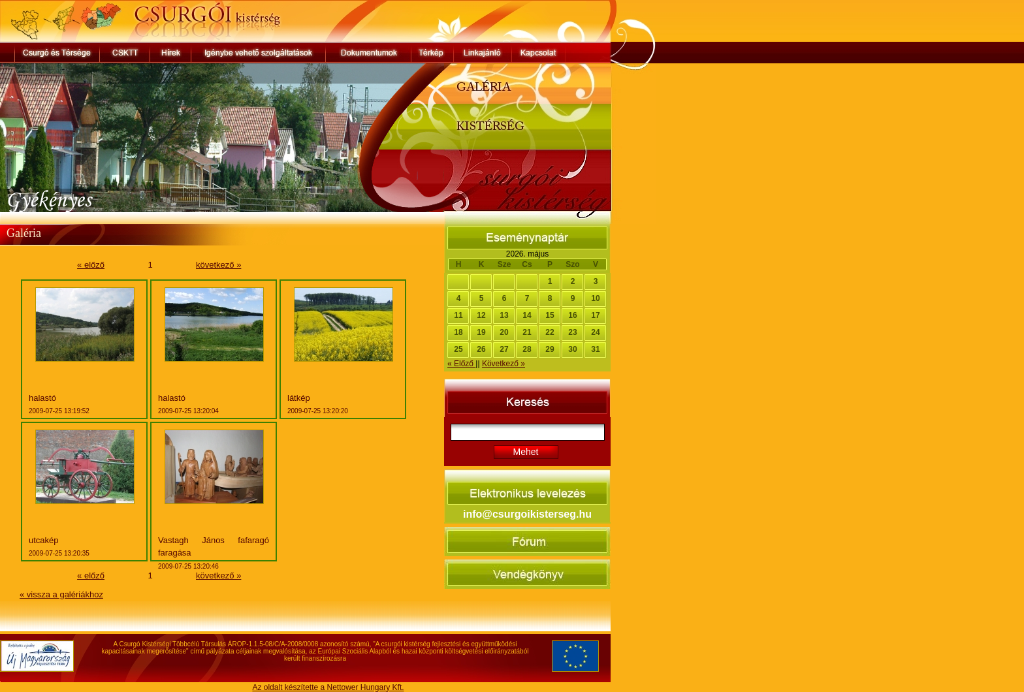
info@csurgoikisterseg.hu (527, 514)
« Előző (461, 363)
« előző (90, 265)
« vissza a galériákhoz (61, 594)
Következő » (503, 363)
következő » (218, 265)
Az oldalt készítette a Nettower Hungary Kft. (328, 687)
